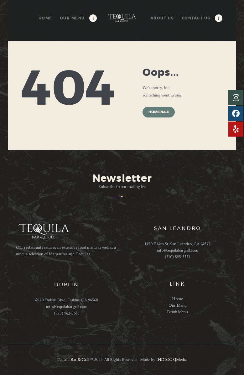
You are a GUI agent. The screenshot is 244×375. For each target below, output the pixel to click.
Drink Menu (177, 312)
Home (177, 298)
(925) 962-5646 (66, 313)
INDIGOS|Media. (171, 359)
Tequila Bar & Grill (73, 359)
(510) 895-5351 (177, 256)
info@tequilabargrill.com (177, 250)
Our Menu (178, 305)
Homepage (158, 112)
